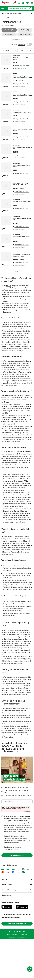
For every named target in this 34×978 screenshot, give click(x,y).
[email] (17, 801)
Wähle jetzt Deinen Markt (13, 13)
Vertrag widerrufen (17, 923)
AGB (8, 934)
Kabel (20, 292)
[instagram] (17, 931)
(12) (9, 30)
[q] (18, 8)
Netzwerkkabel (9, 708)
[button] (2, 8)
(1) (25, 34)
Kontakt (5, 879)
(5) (9, 34)
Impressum (15, 934)
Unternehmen (7, 895)
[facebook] (10, 931)
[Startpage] (5, 2)
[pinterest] (14, 931)
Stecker (8, 285)
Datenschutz (24, 934)
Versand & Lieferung (9, 890)
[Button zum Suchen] (30, 8)
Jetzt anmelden (17, 855)
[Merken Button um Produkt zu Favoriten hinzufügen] (6, 67)
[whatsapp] (24, 931)
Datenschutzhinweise (11, 849)
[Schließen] (31, 13)
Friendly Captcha (26, 811)
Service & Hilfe (7, 884)
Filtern (21, 50)
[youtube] (20, 931)
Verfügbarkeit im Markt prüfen (22, 65)
